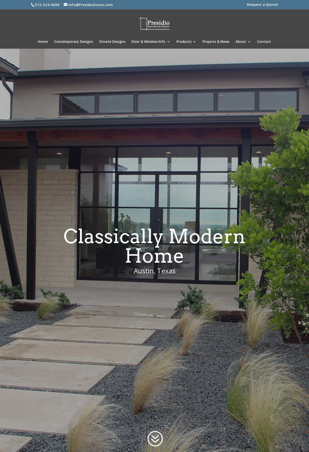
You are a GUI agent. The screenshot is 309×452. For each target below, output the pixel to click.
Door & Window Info (148, 42)
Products (183, 42)
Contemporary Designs (73, 42)
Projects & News (216, 42)
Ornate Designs (112, 42)
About (241, 42)
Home (43, 42)
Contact (264, 42)
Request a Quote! (262, 5)
